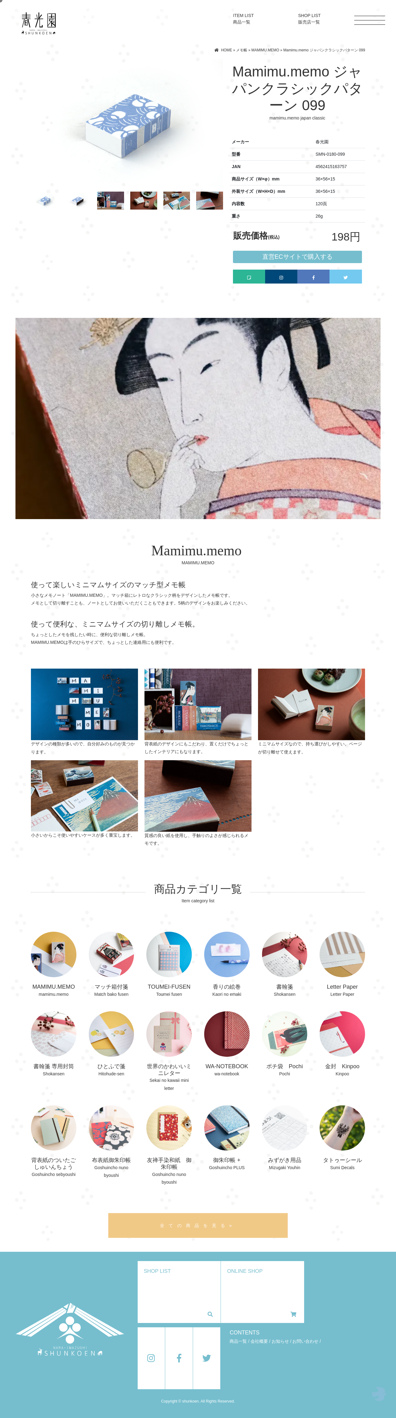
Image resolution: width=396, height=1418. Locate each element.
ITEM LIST (243, 18)
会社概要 (259, 1341)
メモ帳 (241, 50)
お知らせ (280, 1341)
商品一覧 (238, 1341)
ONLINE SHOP (261, 1292)
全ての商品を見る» (198, 1225)
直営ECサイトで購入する (297, 256)
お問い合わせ (305, 1341)
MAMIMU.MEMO (265, 50)
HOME (226, 50)
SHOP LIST (309, 18)
